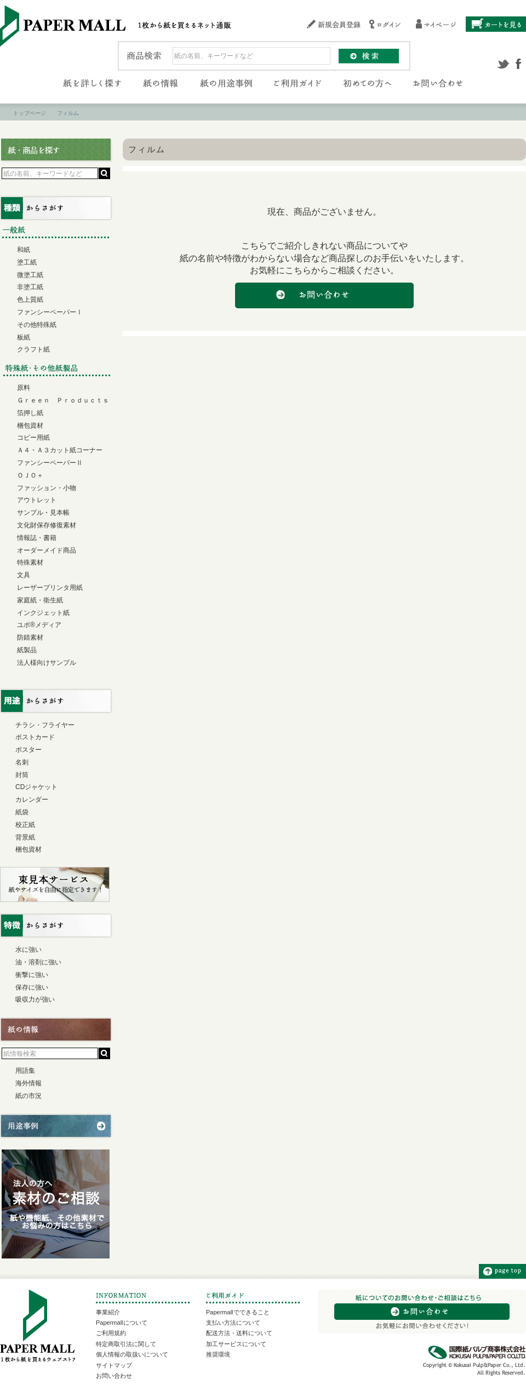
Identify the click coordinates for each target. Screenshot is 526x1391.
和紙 (23, 250)
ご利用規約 (111, 1333)
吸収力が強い (35, 999)
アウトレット (36, 500)
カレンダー (31, 799)
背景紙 (25, 837)
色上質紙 (30, 299)
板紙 (23, 337)
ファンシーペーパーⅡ (50, 463)
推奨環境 (218, 1354)
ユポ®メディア (39, 625)
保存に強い (31, 987)
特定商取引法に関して (126, 1344)
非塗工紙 (30, 287)
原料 (23, 388)
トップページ (29, 113)
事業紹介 (108, 1312)
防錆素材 (30, 637)
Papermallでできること (238, 1312)
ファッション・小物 (46, 488)
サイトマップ (114, 1365)
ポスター (28, 750)
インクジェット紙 (43, 613)
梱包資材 (30, 425)
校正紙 (25, 825)
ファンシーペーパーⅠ (50, 312)
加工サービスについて (236, 1344)
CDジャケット (36, 787)
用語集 (25, 1070)
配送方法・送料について (239, 1333)
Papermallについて (121, 1322)
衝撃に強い (31, 975)
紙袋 (21, 812)
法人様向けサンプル (46, 662)
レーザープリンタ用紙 (50, 587)
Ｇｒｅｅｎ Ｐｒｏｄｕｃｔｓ (63, 400)
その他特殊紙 (36, 325)
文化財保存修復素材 (46, 525)
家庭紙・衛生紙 (40, 600)
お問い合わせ (114, 1375)
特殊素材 (30, 562)
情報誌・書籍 (36, 538)
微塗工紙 (30, 275)
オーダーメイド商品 (46, 550)
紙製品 (27, 650)
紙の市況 (28, 1096)
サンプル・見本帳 (43, 512)
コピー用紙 (33, 437)
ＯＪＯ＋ (30, 475)
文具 (23, 575)
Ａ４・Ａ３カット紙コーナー (59, 450)
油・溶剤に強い (38, 962)
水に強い (28, 949)
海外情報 (28, 1083)
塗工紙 (27, 262)
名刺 (21, 762)
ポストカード (35, 737)
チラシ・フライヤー (45, 725)
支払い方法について (233, 1322)
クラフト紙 (33, 349)
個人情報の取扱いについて (132, 1354)
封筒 (21, 775)
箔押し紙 (30, 413)
